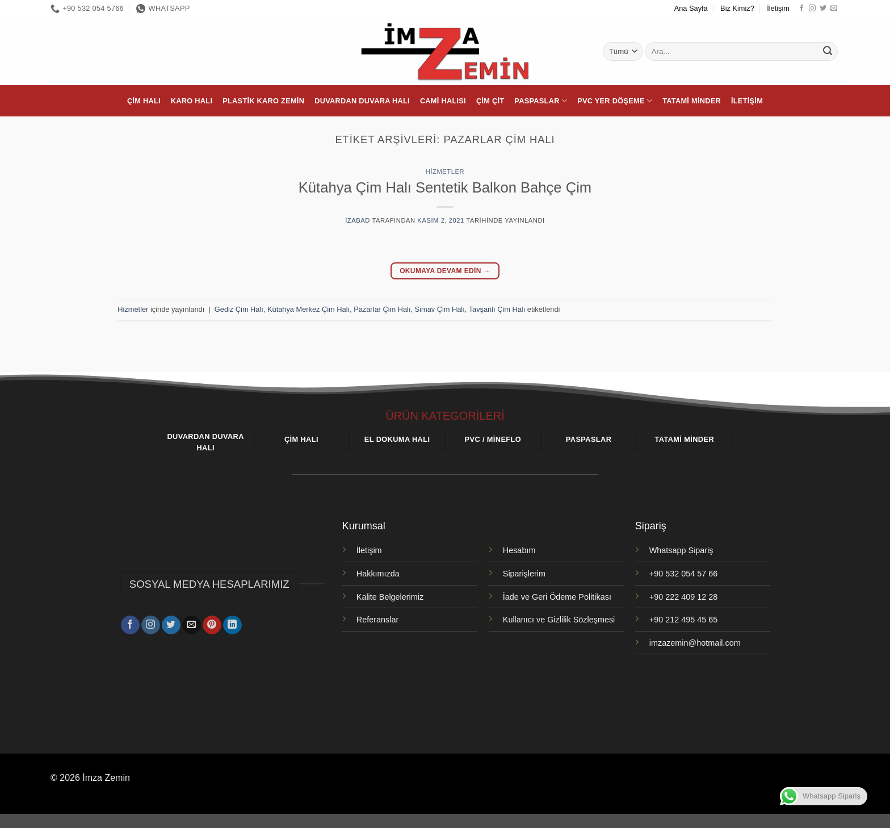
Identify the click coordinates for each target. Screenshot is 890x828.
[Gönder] (827, 51)
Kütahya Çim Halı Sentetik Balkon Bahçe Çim (445, 187)
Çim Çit (490, 101)
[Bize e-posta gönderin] (833, 8)
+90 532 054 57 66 (683, 573)
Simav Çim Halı (440, 309)
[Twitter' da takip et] (823, 8)
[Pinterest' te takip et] (212, 623)
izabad (357, 220)
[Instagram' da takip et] (812, 8)
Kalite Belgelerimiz (389, 596)
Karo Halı (191, 101)
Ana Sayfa (691, 8)
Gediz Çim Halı (239, 309)
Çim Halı (144, 101)
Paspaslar (540, 100)
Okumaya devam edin (445, 271)
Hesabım (519, 550)
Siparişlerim (524, 573)
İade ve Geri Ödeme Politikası (557, 596)
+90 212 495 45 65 (683, 619)
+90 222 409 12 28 (683, 596)
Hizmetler (445, 171)
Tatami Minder (691, 101)
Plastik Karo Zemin (263, 101)
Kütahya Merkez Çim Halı (308, 309)
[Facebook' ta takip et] (801, 8)
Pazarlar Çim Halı (382, 309)
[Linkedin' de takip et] (232, 623)
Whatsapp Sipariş (681, 550)
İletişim (778, 8)
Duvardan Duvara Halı (362, 101)
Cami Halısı (443, 101)
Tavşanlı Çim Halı (497, 309)
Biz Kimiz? (737, 8)
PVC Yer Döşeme (614, 100)
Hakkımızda (378, 573)
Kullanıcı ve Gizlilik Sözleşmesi (559, 619)
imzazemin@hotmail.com (695, 642)
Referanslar (377, 619)
